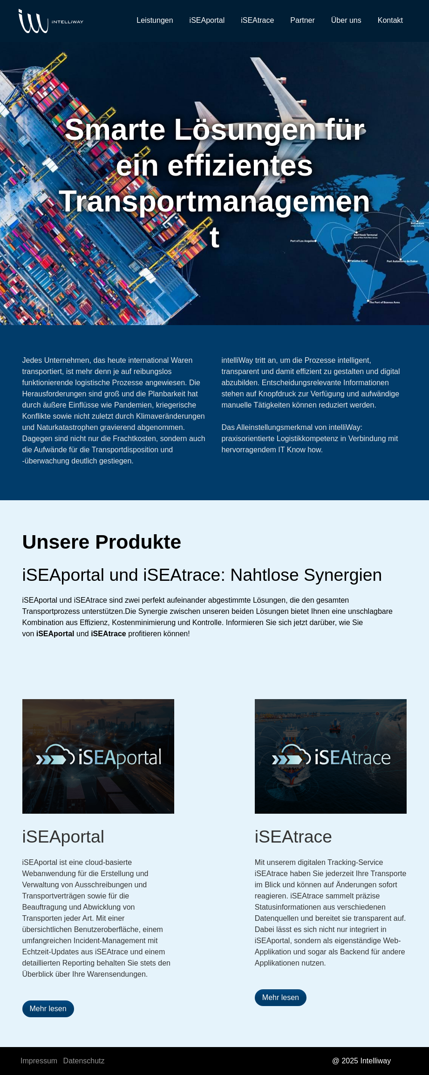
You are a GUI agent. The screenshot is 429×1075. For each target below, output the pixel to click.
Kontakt (390, 20)
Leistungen (154, 20)
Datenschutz (84, 1061)
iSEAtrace (257, 20)
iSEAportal (207, 20)
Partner (302, 20)
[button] (48, 1008)
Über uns (346, 20)
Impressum (38, 1061)
